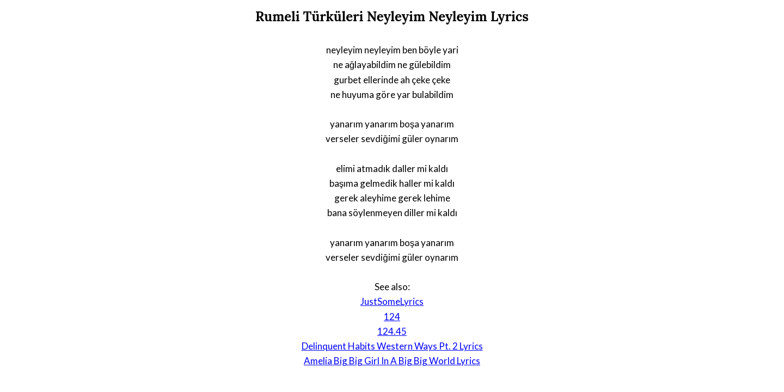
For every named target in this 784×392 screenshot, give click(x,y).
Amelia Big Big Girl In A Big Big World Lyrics (392, 360)
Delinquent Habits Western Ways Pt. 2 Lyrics (392, 346)
